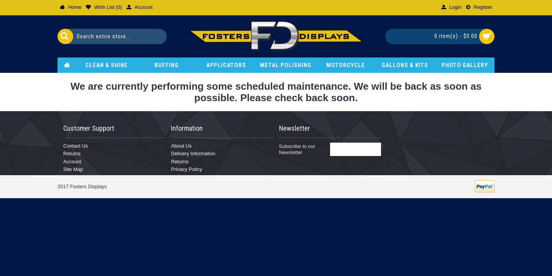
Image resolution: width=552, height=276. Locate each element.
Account (72, 161)
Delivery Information (193, 153)
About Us (181, 146)
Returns (72, 153)
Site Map (73, 169)
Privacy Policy (186, 169)
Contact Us (75, 146)
